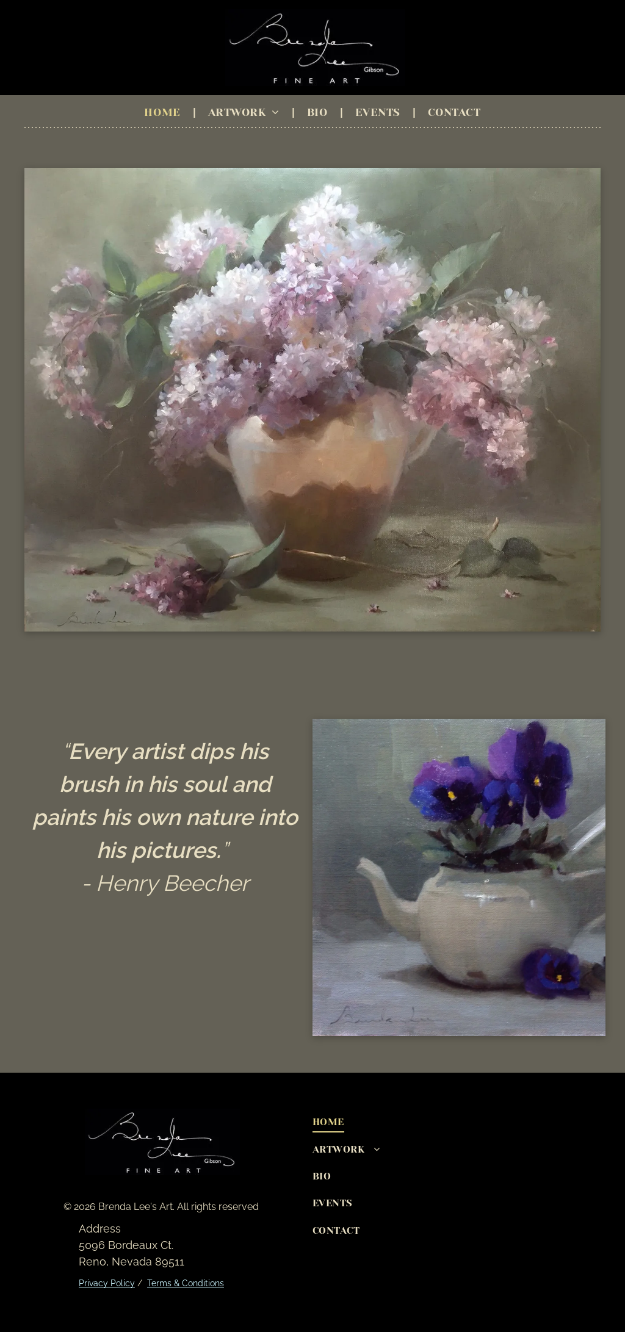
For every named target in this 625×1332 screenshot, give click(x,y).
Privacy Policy (107, 1283)
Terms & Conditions (185, 1283)
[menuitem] (163, 112)
